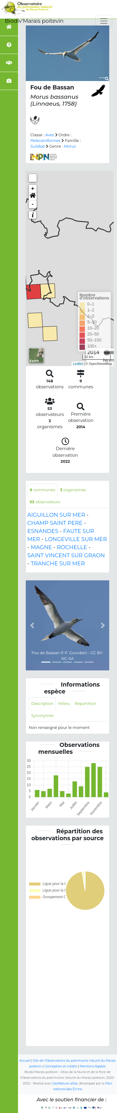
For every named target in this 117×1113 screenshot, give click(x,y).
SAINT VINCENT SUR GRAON (66, 555)
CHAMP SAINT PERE (54, 523)
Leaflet (78, 363)
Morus (70, 146)
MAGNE (41, 547)
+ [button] (32, 188)
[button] (33, 196)
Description (42, 703)
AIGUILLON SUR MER (56, 515)
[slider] (107, 353)
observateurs (45, 502)
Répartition (85, 703)
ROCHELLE (72, 547)
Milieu (64, 703)
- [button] (32, 204)
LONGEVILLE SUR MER (76, 539)
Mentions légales (93, 1066)
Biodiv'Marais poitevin (34, 21)
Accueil (24, 1061)
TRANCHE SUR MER (58, 563)
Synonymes (42, 715)
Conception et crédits (60, 1066)
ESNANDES (42, 531)
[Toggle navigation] (103, 21)
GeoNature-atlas (64, 1083)
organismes (73, 490)
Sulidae (37, 146)
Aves (49, 135)
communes (42, 490)
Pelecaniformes (45, 140)
